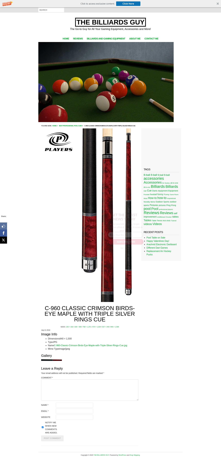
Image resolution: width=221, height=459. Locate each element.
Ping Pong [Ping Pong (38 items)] (171, 205)
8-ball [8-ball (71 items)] (147, 174)
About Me (135, 38)
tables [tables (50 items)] (175, 216)
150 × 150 (69, 327)
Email (44, 411)
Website (45, 417)
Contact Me (151, 38)
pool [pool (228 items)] (147, 209)
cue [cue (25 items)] (145, 191)
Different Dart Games (157, 248)
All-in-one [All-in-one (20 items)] (147, 187)
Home (66, 38)
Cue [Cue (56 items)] (149, 190)
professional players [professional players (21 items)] (166, 209)
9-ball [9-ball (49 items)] (160, 175)
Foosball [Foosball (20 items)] (146, 194)
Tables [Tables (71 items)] (147, 220)
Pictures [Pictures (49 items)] (154, 205)
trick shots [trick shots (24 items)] (167, 221)
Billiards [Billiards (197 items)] (171, 186)
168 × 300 (77, 327)
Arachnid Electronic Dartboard (161, 244)
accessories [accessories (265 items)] (154, 178)
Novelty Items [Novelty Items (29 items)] (149, 202)
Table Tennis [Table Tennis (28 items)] (157, 220)
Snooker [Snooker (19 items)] (169, 217)
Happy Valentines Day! (157, 241)
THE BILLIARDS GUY (111, 22)
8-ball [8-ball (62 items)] (154, 175)
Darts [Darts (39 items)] (154, 190)
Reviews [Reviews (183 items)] (166, 213)
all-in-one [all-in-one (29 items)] (174, 183)
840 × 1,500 (115, 327)
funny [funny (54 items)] (160, 194)
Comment (47, 378)
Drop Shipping (135, 455)
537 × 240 (105, 327)
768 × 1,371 (87, 327)
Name (44, 405)
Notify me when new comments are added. (51, 427)
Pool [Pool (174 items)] (154, 209)
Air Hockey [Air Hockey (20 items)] (166, 183)
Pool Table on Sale (155, 237)
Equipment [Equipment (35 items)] (173, 191)
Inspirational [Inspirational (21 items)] (171, 198)
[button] (110, 3)
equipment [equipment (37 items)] (163, 191)
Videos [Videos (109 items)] (157, 224)
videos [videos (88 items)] (148, 224)
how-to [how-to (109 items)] (161, 198)
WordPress (122, 455)
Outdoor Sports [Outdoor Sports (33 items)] (162, 202)
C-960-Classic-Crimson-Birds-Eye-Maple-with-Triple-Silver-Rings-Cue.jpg (90, 345)
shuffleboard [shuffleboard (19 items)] (161, 217)
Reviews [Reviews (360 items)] (151, 212)
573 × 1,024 (96, 327)
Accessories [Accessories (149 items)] (153, 182)
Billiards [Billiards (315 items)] (158, 186)
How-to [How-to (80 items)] (152, 197)
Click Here (128, 3)
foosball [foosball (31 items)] (153, 194)
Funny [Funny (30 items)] (166, 194)
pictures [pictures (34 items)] (162, 205)
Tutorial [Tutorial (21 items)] (173, 220)
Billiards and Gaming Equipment (106, 38)
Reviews (78, 38)
